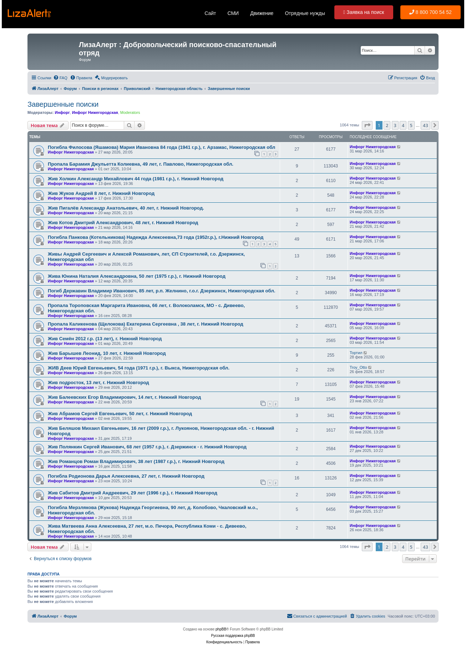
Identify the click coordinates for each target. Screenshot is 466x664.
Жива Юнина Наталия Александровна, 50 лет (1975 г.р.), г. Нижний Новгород (137, 276)
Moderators (130, 112)
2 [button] (387, 125)
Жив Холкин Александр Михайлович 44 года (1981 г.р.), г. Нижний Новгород (135, 178)
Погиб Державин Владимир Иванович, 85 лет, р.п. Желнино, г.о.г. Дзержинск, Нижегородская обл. (161, 290)
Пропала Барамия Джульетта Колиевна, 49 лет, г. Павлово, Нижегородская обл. (140, 164)
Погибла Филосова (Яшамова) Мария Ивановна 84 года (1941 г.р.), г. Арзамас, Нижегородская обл (161, 147)
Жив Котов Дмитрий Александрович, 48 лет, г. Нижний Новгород (123, 222)
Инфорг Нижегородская (95, 112)
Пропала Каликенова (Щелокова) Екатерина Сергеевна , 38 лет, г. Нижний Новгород (145, 324)
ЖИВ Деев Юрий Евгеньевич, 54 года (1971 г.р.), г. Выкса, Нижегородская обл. (138, 368)
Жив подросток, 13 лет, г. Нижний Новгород (98, 382)
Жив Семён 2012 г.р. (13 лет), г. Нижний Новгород (105, 338)
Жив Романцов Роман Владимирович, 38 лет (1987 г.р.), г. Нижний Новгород (136, 461)
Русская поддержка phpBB (233, 636)
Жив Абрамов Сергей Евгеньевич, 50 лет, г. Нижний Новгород (120, 413)
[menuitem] (60, 78)
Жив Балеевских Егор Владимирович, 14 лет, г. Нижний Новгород (124, 397)
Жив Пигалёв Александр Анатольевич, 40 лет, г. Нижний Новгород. (126, 208)
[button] (367, 125)
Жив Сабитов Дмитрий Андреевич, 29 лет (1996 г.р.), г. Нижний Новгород (132, 493)
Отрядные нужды (305, 13)
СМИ (233, 13)
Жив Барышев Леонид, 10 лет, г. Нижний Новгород (107, 353)
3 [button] (395, 125)
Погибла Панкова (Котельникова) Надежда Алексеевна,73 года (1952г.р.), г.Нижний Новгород (155, 237)
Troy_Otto (358, 367)
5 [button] (411, 125)
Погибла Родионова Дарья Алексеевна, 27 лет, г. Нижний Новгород (126, 476)
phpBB (221, 629)
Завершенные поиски (62, 104)
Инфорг (62, 112)
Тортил (356, 353)
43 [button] (425, 125)
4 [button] (403, 125)
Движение (261, 13)
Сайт (210, 13)
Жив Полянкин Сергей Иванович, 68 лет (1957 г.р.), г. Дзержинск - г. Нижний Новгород (147, 446)
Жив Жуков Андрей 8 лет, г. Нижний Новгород (101, 193)
